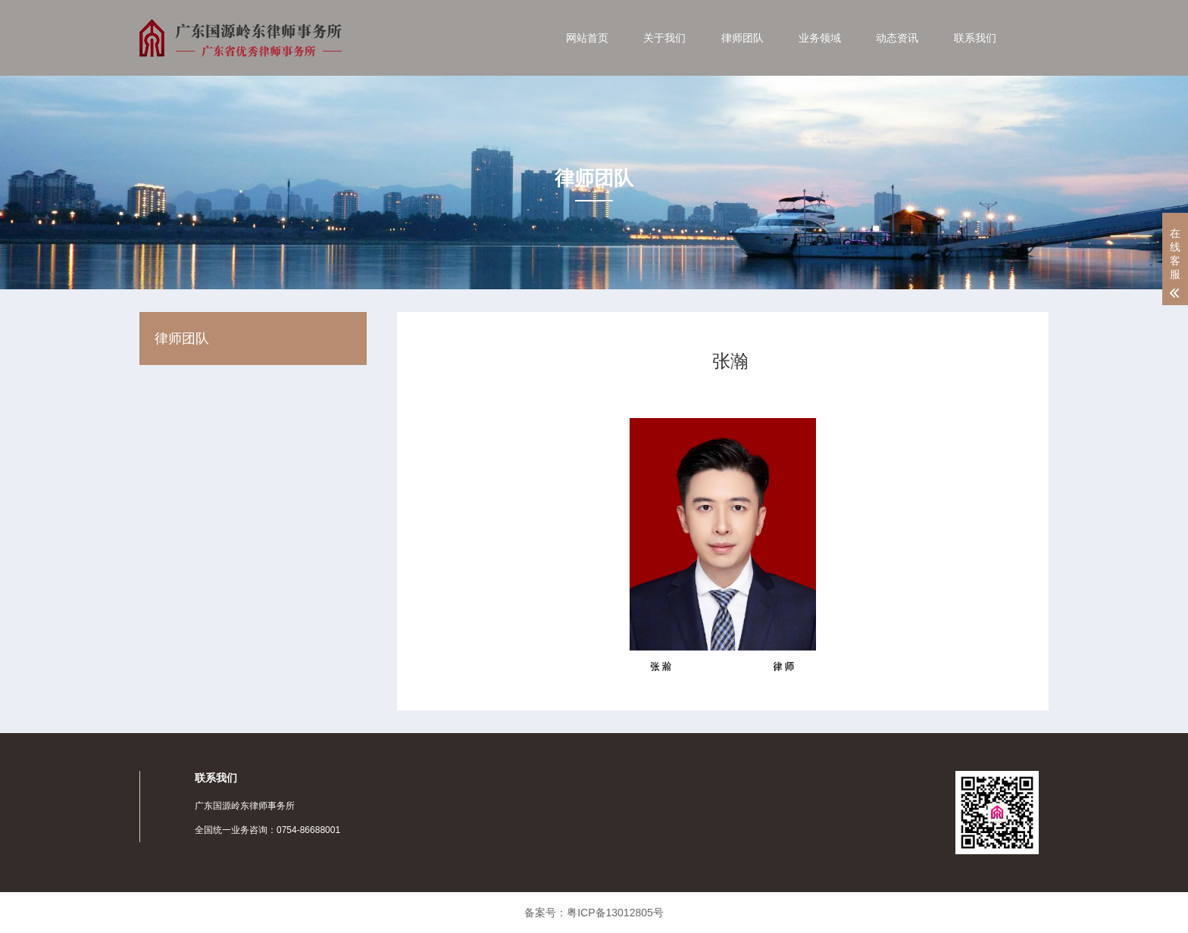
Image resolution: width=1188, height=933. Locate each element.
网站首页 (587, 38)
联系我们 (975, 38)
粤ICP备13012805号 (615, 912)
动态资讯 (897, 38)
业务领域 (820, 38)
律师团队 (742, 38)
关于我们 (664, 38)
